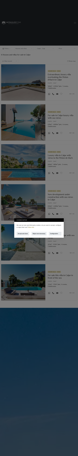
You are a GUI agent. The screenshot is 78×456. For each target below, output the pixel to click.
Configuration (54, 233)
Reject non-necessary (39, 233)
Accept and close (23, 233)
